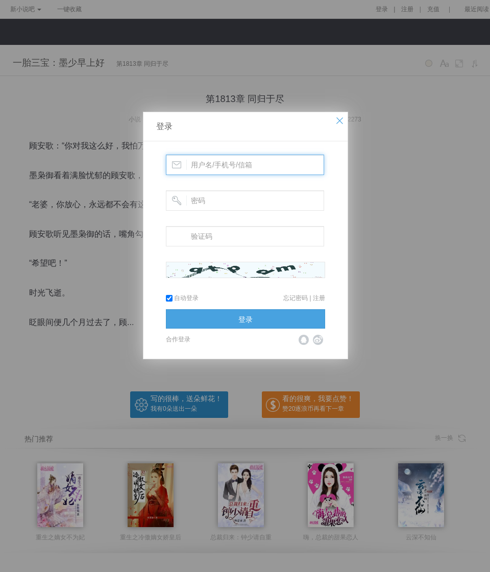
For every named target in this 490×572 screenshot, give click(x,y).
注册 (319, 298)
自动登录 (182, 298)
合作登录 (178, 339)
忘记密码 (295, 298)
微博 (318, 340)
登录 (164, 126)
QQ (304, 340)
